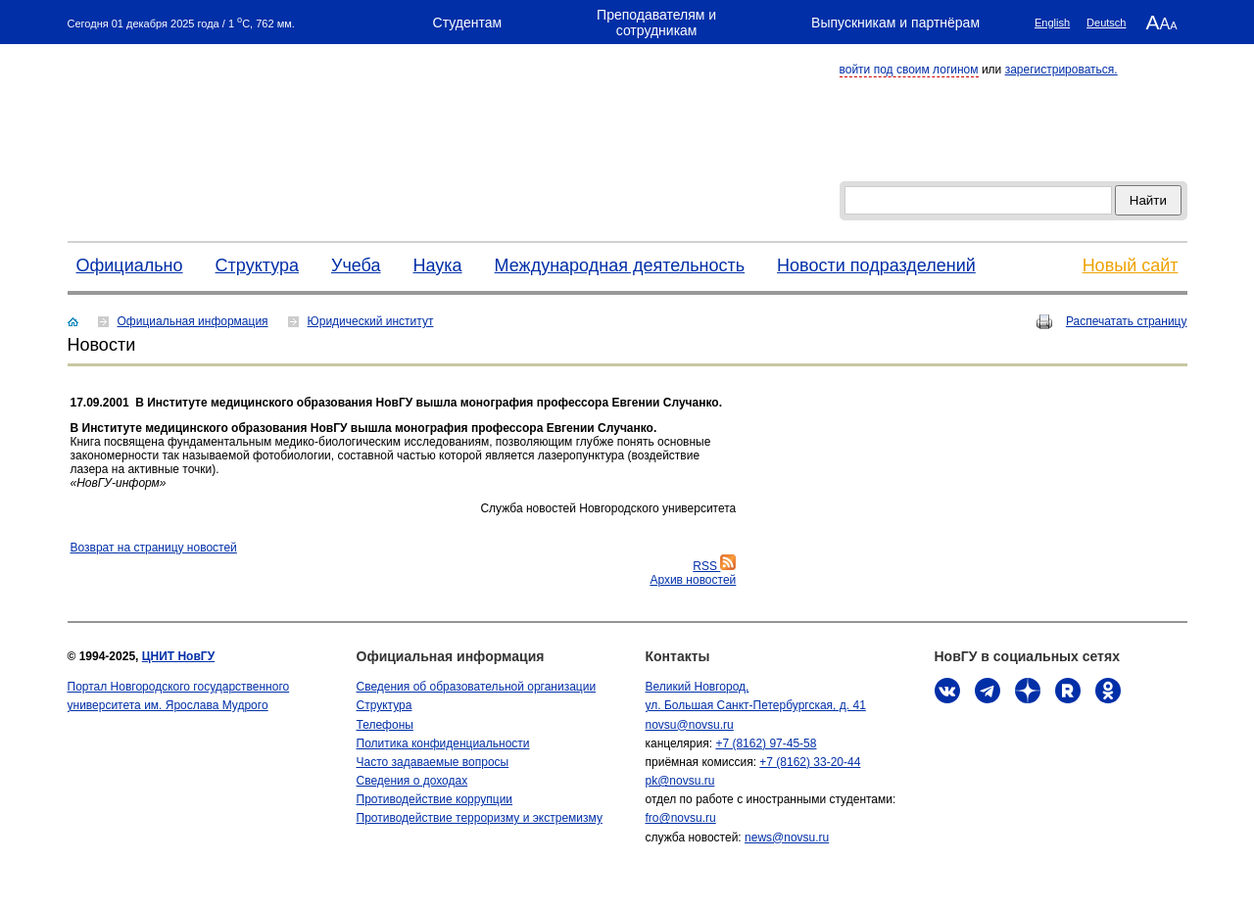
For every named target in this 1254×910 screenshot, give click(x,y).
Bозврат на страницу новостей (154, 547)
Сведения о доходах (412, 781)
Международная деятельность (620, 265)
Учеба (356, 265)
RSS (714, 566)
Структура (257, 265)
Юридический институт (371, 321)
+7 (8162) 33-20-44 (809, 762)
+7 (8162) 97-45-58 (765, 743)
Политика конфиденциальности (443, 743)
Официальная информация (193, 321)
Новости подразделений (876, 265)
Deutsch (1106, 22)
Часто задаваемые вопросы (433, 762)
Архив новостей (693, 580)
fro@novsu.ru (681, 818)
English (1052, 22)
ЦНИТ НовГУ (178, 656)
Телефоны (385, 725)
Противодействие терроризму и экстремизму (480, 818)
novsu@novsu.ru (690, 725)
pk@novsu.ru (680, 781)
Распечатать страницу (1126, 321)
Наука (437, 265)
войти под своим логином (909, 69)
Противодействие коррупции (435, 799)
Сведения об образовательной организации (477, 687)
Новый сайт (1131, 265)
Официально (129, 265)
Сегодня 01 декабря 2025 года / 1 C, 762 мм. (181, 22)
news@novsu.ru (787, 837)
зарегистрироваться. (1061, 69)
